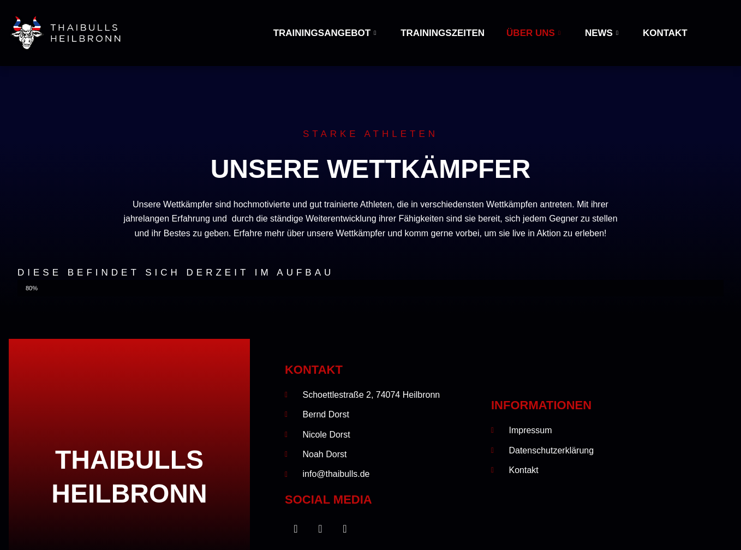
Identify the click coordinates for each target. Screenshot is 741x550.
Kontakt (665, 33)
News (603, 33)
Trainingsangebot (326, 33)
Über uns (534, 33)
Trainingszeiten (443, 33)
